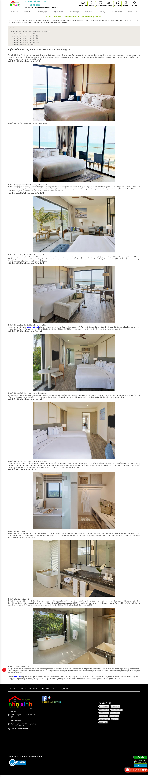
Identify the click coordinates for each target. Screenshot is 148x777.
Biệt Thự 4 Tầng (114, 716)
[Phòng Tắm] (117, 3)
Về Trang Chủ (140, 757)
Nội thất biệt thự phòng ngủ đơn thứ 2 (25, 36)
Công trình (44, 689)
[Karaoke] (135, 3)
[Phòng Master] (100, 3)
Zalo (137, 765)
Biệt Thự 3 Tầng (103, 716)
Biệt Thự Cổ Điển (104, 712)
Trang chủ (14, 12)
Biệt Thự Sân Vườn (104, 719)
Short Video (114, 719)
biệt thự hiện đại (33, 327)
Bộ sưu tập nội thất (59, 689)
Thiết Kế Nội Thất (104, 706)
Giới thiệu (13, 689)
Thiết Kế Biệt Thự (115, 706)
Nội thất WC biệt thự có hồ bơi (22, 44)
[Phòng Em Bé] (109, 3)
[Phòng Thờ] (126, 3)
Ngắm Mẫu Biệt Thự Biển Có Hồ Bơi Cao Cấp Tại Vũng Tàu (30, 31)
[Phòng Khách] (83, 3)
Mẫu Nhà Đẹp (103, 722)
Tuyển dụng (33, 689)
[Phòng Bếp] (91, 3)
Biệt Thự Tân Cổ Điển (116, 709)
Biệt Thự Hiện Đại (104, 709)
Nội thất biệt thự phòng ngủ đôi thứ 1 (25, 40)
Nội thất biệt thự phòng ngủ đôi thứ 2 (25, 42)
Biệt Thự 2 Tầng (115, 712)
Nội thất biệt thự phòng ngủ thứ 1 (23, 34)
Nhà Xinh (17, 677)
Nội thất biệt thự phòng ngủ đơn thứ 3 (25, 38)
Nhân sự (22, 689)
